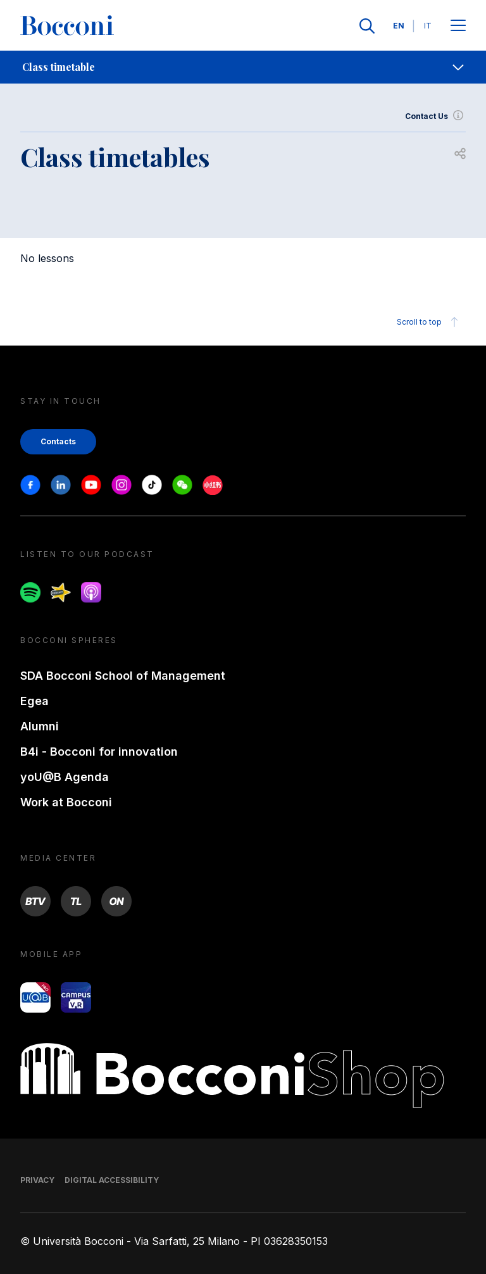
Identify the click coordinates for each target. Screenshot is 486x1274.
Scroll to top (429, 322)
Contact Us (435, 116)
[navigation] (243, 67)
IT (428, 25)
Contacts (58, 441)
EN (398, 25)
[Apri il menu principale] (458, 26)
